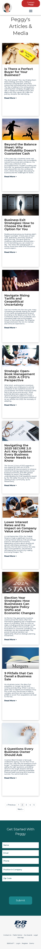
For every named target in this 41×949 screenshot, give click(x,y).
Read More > (10, 98)
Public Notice (17, 935)
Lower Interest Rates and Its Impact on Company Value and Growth (20, 527)
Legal (36, 935)
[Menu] (30, 11)
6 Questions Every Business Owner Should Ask (18, 751)
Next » (20, 809)
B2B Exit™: (11, 943)
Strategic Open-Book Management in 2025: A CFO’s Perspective (19, 375)
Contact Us (7, 935)
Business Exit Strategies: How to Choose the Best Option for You (19, 224)
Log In (18, 943)
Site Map (20, 937)
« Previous (10, 805)
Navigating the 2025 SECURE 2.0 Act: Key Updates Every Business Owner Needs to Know (18, 453)
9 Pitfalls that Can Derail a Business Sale (18, 676)
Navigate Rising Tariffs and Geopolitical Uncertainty (17, 300)
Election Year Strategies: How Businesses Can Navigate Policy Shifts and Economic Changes (19, 605)
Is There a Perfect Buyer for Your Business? (18, 71)
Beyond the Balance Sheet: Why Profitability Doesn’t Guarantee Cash (20, 149)
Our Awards (28, 935)
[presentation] (18, 888)
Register (25, 943)
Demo (31, 943)
